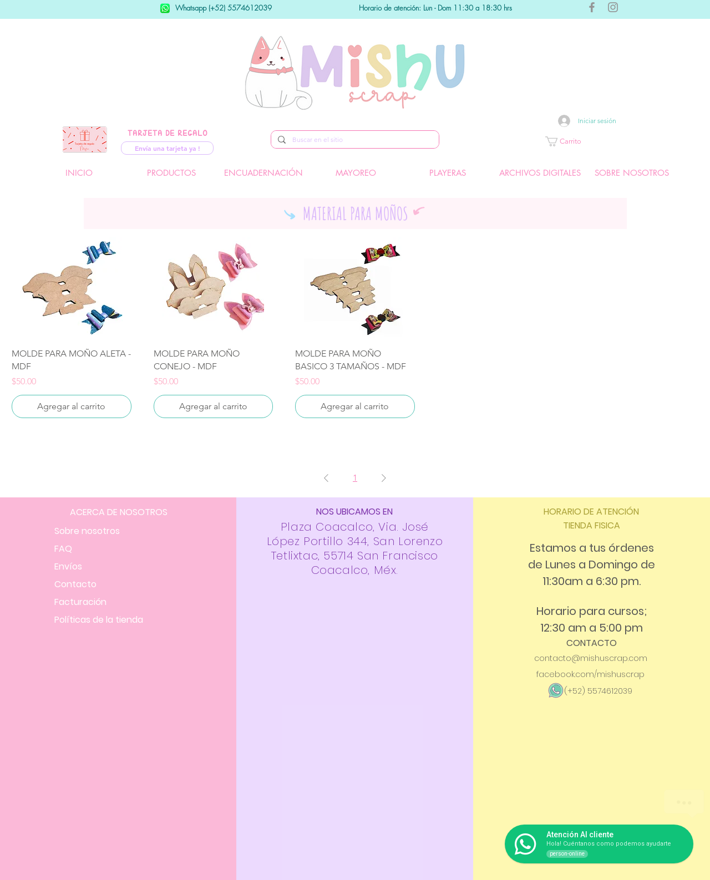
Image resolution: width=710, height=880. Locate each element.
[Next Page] (383, 478)
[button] (596, 141)
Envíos (68, 566)
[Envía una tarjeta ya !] (167, 148)
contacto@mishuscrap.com (590, 658)
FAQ (63, 548)
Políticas (98, 619)
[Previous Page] (326, 478)
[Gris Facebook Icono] (592, 7)
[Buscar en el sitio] (353, 140)
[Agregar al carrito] (71, 406)
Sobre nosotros (87, 531)
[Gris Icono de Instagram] (613, 7)
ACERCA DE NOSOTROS (119, 512)
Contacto (75, 584)
